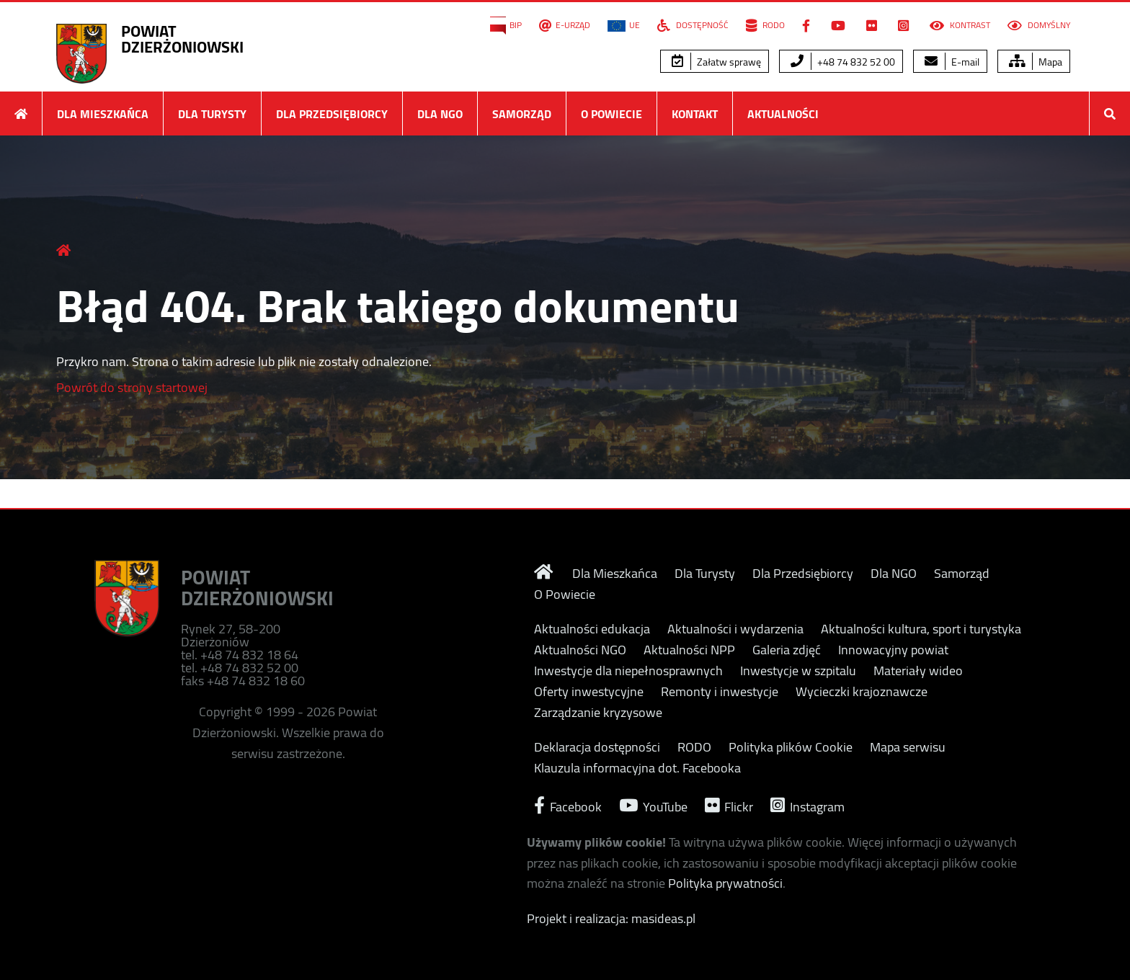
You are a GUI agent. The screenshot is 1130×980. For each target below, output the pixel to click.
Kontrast (960, 25)
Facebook (568, 805)
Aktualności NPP (689, 649)
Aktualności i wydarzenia (735, 629)
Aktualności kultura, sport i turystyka (921, 629)
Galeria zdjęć (786, 649)
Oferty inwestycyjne (589, 691)
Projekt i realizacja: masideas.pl (611, 918)
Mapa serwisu (908, 747)
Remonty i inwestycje (719, 691)
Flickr (729, 805)
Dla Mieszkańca (102, 114)
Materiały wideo (918, 670)
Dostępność (693, 25)
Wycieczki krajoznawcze (861, 691)
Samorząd (521, 114)
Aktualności (783, 114)
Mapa (1035, 62)
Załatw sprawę (716, 62)
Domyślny (1038, 25)
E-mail (952, 62)
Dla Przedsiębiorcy (332, 114)
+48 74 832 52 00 (843, 62)
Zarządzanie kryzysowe (598, 712)
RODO (765, 25)
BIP (506, 25)
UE (624, 25)
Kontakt (695, 114)
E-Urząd (564, 25)
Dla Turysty (212, 114)
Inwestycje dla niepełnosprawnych (628, 670)
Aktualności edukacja (592, 629)
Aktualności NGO (580, 649)
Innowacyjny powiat (893, 649)
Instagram (807, 805)
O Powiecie (611, 114)
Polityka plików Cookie (791, 747)
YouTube (653, 805)
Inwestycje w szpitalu (798, 670)
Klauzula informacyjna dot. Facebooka (637, 768)
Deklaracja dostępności (597, 747)
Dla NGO (440, 114)
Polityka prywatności (725, 883)
